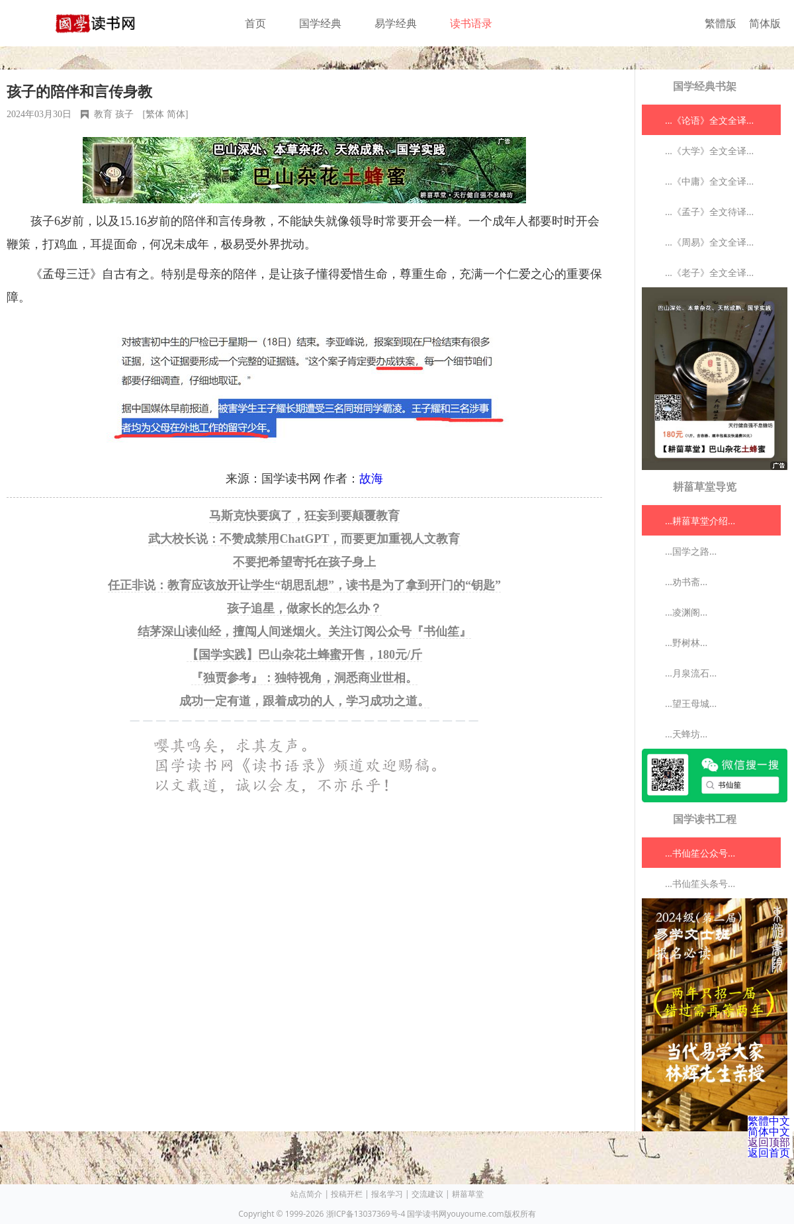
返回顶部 (769, 1142)
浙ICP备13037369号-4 (366, 1213)
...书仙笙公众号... (700, 853)
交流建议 (427, 1194)
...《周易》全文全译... (709, 242)
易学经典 (396, 23)
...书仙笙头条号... (700, 883)
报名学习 (387, 1194)
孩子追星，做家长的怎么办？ (304, 608)
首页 (255, 23)
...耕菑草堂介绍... (700, 520)
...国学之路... (691, 551)
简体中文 (769, 1131)
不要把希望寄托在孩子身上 (304, 562)
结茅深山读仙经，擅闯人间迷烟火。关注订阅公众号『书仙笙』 (304, 631)
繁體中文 (769, 1120)
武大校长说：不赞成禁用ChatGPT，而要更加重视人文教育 (304, 538)
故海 (371, 478)
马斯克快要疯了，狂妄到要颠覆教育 (304, 515)
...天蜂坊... (686, 734)
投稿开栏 (347, 1194)
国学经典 (320, 23)
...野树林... (686, 642)
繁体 (155, 114)
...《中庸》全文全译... (709, 181)
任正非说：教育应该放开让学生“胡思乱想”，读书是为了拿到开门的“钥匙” (304, 585)
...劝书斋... (686, 581)
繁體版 (720, 23)
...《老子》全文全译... (709, 272)
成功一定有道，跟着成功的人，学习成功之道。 (304, 701)
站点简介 (306, 1194)
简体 (176, 114)
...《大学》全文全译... (709, 150)
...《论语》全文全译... (709, 120)
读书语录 (471, 23)
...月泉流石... (691, 673)
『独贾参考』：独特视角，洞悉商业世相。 (304, 677)
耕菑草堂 (468, 1194)
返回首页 (769, 1152)
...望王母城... (691, 703)
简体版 (765, 23)
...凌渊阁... (686, 612)
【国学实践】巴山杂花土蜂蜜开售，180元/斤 (304, 654)
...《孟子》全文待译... (709, 211)
